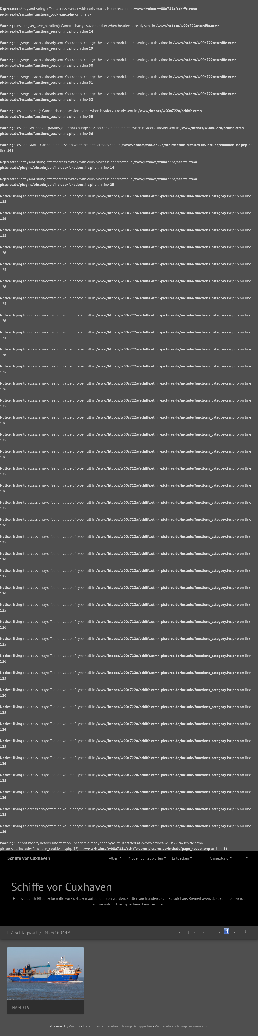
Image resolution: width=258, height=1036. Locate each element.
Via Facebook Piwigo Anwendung (182, 1026)
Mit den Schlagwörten (145, 858)
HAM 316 (20, 1007)
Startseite (8, 932)
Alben (113, 858)
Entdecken (180, 858)
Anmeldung (219, 858)
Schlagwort (26, 932)
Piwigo (74, 1026)
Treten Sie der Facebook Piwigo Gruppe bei (117, 1026)
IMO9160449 (56, 932)
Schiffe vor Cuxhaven (28, 858)
